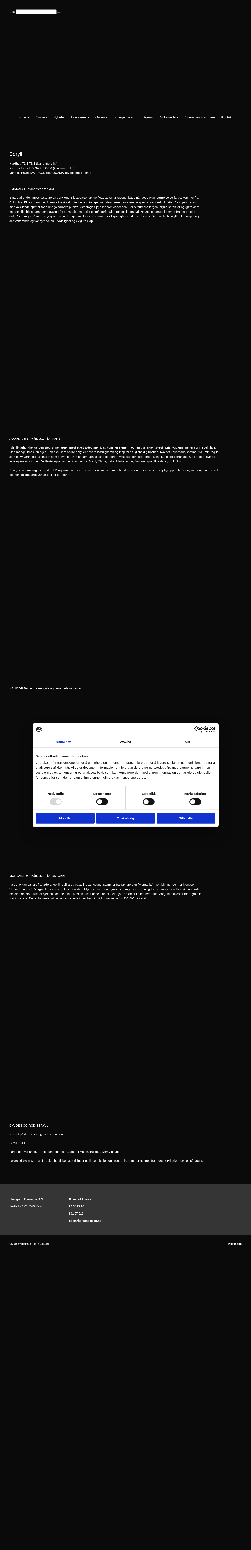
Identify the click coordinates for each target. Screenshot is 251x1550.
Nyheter (59, 117)
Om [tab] (187, 741)
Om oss (41, 117)
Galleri (100, 117)
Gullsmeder (168, 117)
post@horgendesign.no (85, 1220)
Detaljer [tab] (125, 741)
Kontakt (226, 117)
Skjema (148, 117)
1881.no (44, 1243)
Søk (12, 11)
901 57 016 (76, 1213)
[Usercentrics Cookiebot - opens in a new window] (197, 729)
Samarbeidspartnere (200, 117)
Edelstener (79, 117)
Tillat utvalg (125, 818)
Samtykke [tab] (63, 741)
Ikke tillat (65, 818)
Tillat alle (186, 818)
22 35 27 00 (76, 1206)
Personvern (235, 1243)
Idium (24, 1243)
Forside (24, 117)
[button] (59, 12)
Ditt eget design (124, 117)
